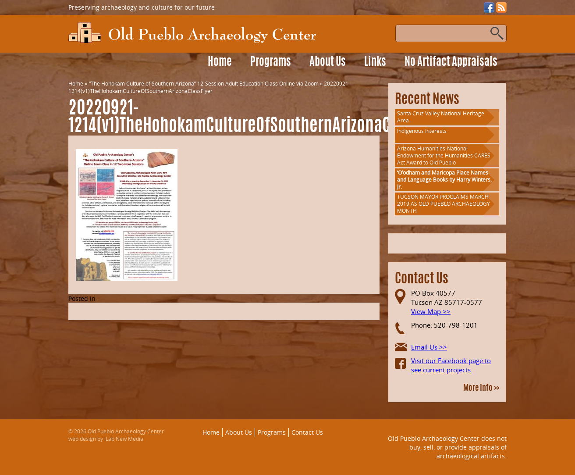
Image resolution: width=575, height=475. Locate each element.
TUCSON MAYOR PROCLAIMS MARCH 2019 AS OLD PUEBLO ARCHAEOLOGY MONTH (443, 203)
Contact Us (307, 432)
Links (375, 62)
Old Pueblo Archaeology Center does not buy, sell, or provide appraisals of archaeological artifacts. (447, 447)
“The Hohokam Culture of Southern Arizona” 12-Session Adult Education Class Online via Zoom (204, 83)
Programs (270, 62)
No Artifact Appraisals (451, 62)
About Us (327, 62)
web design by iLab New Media (105, 439)
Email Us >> (429, 347)
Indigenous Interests (422, 131)
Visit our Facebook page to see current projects (451, 365)
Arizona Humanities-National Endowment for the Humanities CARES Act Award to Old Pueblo (443, 155)
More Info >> (481, 389)
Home (220, 62)
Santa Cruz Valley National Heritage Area (440, 117)
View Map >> (431, 311)
